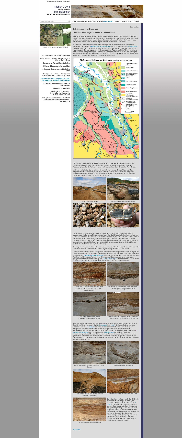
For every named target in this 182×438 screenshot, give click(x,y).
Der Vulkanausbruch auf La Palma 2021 (56, 55)
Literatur (124, 21)
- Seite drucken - (134, 27)
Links (136, 21)
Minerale (88, 21)
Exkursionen (107, 21)
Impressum (52, 1)
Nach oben (76, 429)
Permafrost (103, 325)
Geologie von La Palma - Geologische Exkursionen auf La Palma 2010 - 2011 (56, 75)
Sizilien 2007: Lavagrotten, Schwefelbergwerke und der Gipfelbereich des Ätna (60, 93)
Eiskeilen (91, 327)
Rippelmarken (110, 332)
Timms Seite (97, 21)
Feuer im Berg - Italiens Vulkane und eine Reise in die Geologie (55, 59)
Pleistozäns (133, 46)
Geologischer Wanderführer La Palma (56, 63)
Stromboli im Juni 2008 (61, 88)
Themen (116, 21)
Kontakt (59, 1)
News (130, 21)
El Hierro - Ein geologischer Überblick (56, 66)
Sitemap (66, 1)
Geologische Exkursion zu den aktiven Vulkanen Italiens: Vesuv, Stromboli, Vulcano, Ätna (56, 99)
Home (74, 21)
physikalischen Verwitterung (94, 255)
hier (113, 325)
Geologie (80, 21)
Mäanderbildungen (110, 259)
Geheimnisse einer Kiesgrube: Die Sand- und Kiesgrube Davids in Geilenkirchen (55, 79)
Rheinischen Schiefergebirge (100, 46)
